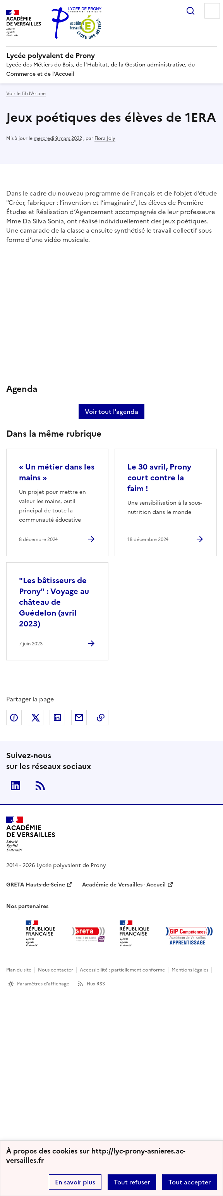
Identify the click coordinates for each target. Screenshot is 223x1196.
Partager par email (79, 717)
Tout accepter (189, 1182)
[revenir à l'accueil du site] (111, 55)
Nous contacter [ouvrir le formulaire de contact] (55, 969)
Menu (212, 11)
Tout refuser (132, 1182)
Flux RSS (96, 983)
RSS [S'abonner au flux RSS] (40, 785)
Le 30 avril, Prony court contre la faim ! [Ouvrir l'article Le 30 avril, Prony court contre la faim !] (159, 477)
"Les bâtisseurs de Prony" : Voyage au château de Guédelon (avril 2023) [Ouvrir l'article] (54, 602)
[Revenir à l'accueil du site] (30, 834)
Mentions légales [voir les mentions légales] (190, 969)
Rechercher (190, 11)
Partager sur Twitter (35, 717)
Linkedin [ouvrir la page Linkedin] (15, 785)
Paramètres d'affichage (43, 983)
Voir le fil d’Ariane (26, 93)
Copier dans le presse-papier (100, 717)
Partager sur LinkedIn (57, 717)
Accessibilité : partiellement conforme (122, 969)
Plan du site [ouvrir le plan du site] (18, 969)
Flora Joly (104, 138)
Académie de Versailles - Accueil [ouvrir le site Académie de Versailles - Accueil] (124, 885)
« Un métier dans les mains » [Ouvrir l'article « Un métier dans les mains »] (56, 472)
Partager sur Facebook (14, 717)
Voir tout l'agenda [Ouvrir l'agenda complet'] (111, 411)
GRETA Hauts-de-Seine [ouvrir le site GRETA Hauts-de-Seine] (35, 885)
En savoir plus (75, 1182)
